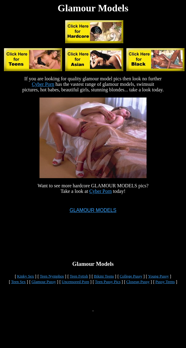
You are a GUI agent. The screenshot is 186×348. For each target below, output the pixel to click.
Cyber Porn (43, 84)
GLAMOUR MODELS (93, 211)
